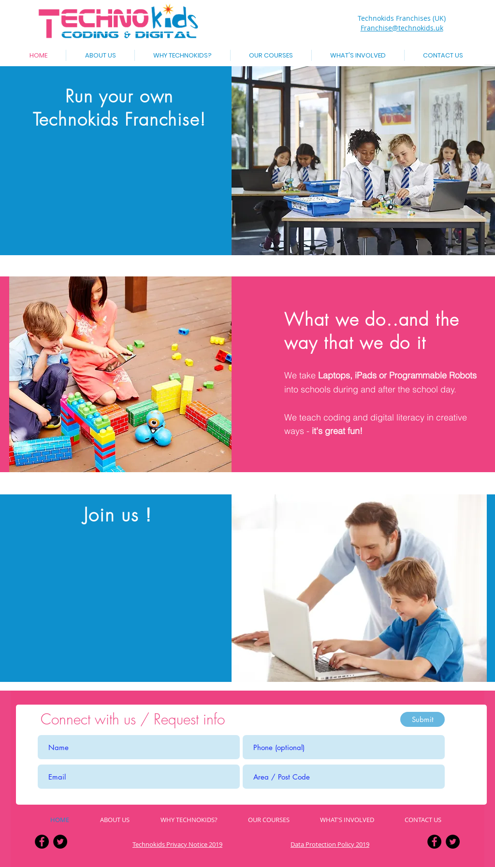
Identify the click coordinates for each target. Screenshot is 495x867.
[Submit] (422, 719)
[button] (271, 55)
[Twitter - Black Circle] (60, 842)
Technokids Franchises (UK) (402, 18)
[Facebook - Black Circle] (42, 842)
